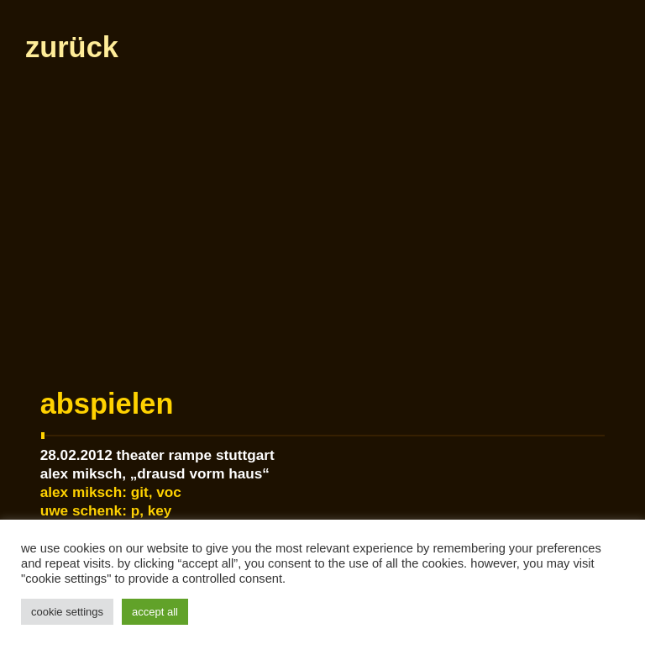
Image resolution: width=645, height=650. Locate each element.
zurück (71, 46)
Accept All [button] (155, 611)
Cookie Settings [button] (67, 611)
